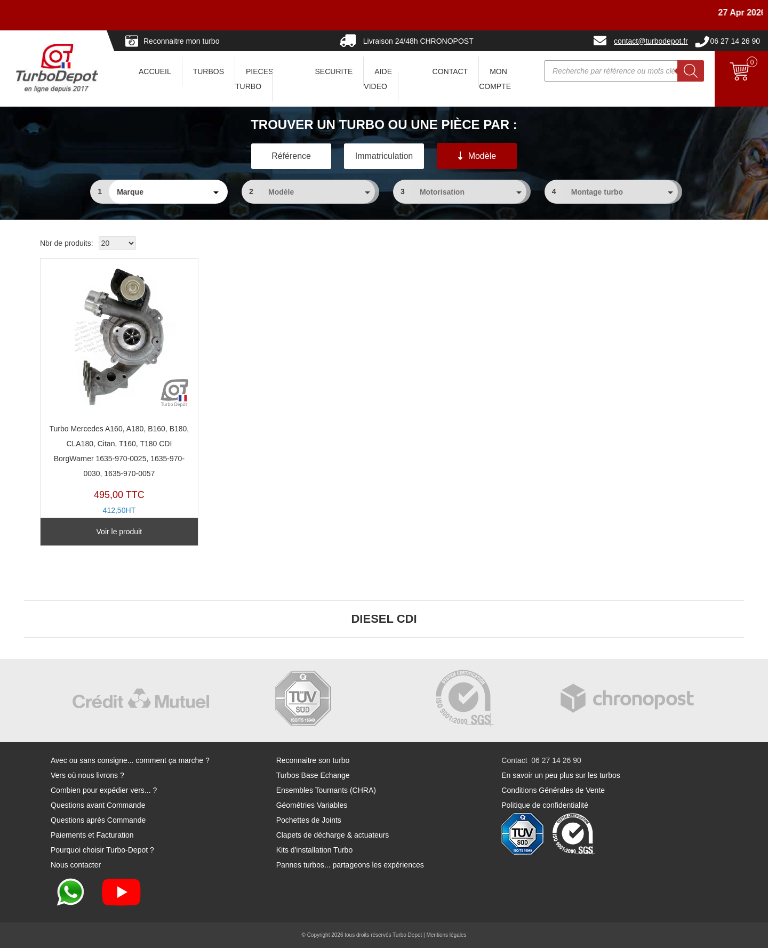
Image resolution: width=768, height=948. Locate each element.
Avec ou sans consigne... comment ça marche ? (130, 760)
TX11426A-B (119, 396)
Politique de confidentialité (544, 805)
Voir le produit (119, 531)
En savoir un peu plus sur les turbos (560, 775)
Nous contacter (76, 865)
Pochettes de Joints (308, 820)
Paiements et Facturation (92, 835)
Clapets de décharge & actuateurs (332, 835)
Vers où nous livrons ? (87, 775)
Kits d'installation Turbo (314, 850)
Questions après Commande (98, 820)
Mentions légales (446, 935)
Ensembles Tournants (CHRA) (326, 790)
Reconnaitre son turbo (313, 760)
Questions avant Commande (98, 805)
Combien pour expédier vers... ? (104, 790)
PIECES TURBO (254, 79)
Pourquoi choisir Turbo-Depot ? (102, 850)
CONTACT (450, 71)
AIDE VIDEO (378, 79)
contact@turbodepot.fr (651, 41)
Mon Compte (495, 79)
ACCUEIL (155, 71)
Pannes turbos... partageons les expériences (350, 865)
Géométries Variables (312, 805)
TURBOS (208, 71)
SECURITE (334, 71)
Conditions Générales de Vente (553, 790)
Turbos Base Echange (313, 775)
